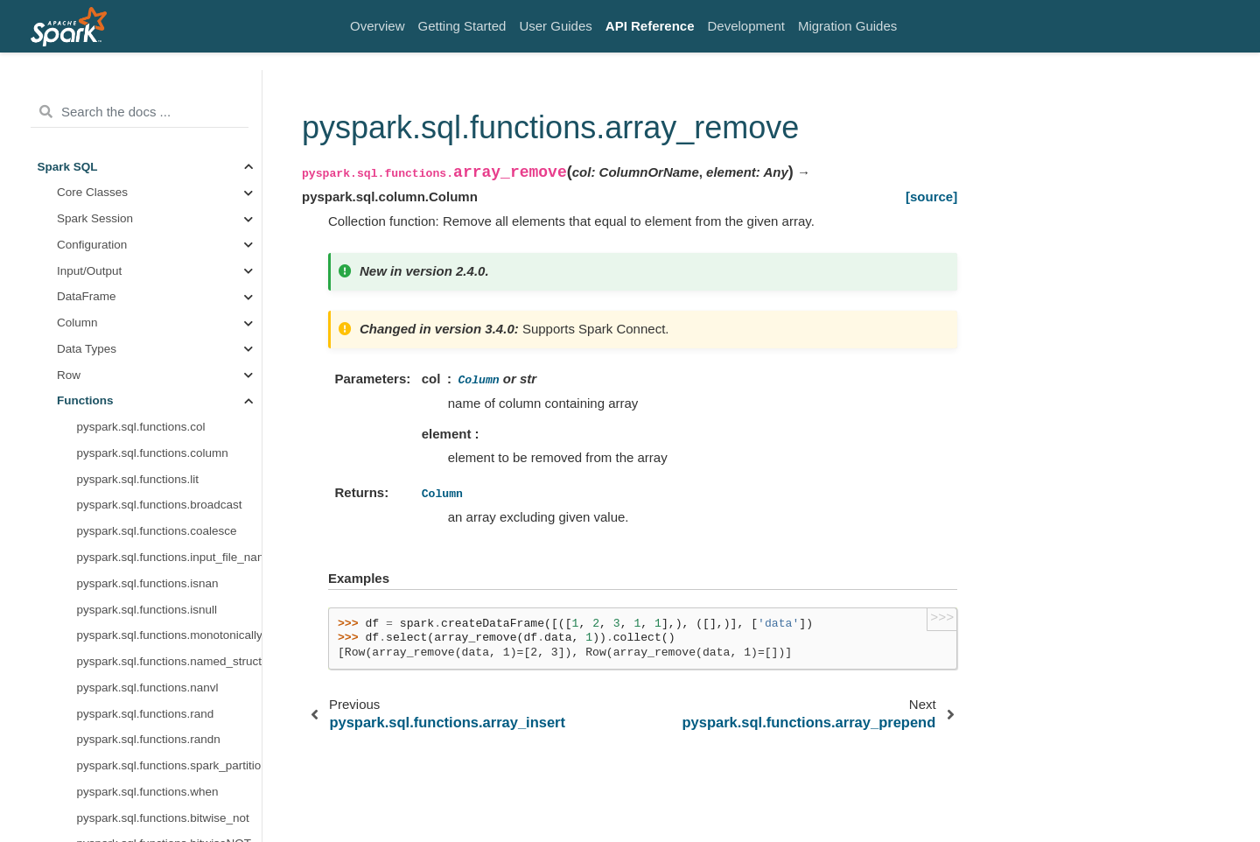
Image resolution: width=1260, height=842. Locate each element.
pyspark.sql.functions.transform (159, 404)
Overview (377, 25)
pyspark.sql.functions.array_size (161, 144)
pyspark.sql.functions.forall (146, 457)
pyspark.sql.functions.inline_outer (164, 822)
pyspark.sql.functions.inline (147, 796)
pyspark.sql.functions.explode (154, 691)
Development (746, 25)
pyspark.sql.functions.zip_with (155, 535)
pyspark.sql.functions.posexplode (164, 743)
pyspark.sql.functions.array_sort (160, 170)
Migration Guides (847, 25)
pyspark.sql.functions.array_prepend (169, 249)
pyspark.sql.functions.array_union (165, 326)
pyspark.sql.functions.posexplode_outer (169, 769)
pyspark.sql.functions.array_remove (169, 222)
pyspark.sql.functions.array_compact (169, 378)
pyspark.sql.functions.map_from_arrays (169, 639)
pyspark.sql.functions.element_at (163, 92)
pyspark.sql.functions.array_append (169, 118)
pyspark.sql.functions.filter (145, 483)
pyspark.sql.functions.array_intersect (169, 300)
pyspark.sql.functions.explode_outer (169, 717)
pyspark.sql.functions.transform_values (169, 587)
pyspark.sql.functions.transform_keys (169, 561)
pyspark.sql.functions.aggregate (160, 509)
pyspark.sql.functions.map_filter (159, 613)
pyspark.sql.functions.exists (148, 431)
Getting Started (462, 25)
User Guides (555, 25)
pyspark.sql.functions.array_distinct (169, 274)
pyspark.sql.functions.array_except (168, 353)
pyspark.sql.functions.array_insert (165, 196)
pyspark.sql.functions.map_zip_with (169, 665)
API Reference (650, 25)
